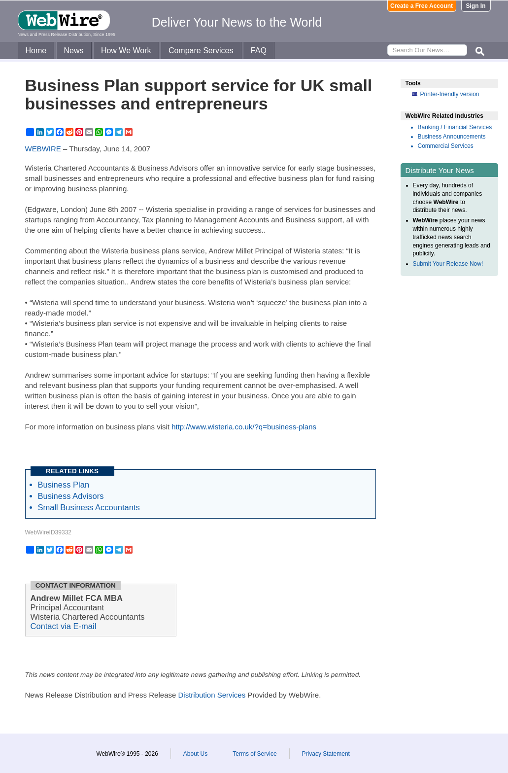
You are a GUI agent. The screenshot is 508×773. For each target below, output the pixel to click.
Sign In (476, 5)
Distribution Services (211, 695)
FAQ (259, 50)
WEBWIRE (43, 148)
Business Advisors (71, 496)
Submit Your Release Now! (448, 263)
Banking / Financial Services (455, 127)
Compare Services (201, 50)
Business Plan (64, 484)
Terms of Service (254, 753)
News (74, 50)
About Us (195, 753)
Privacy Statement (326, 753)
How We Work (126, 50)
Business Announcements (452, 136)
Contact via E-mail (64, 626)
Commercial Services (446, 145)
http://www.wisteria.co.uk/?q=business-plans (243, 426)
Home (36, 50)
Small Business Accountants (89, 507)
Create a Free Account (421, 5)
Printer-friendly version (449, 94)
